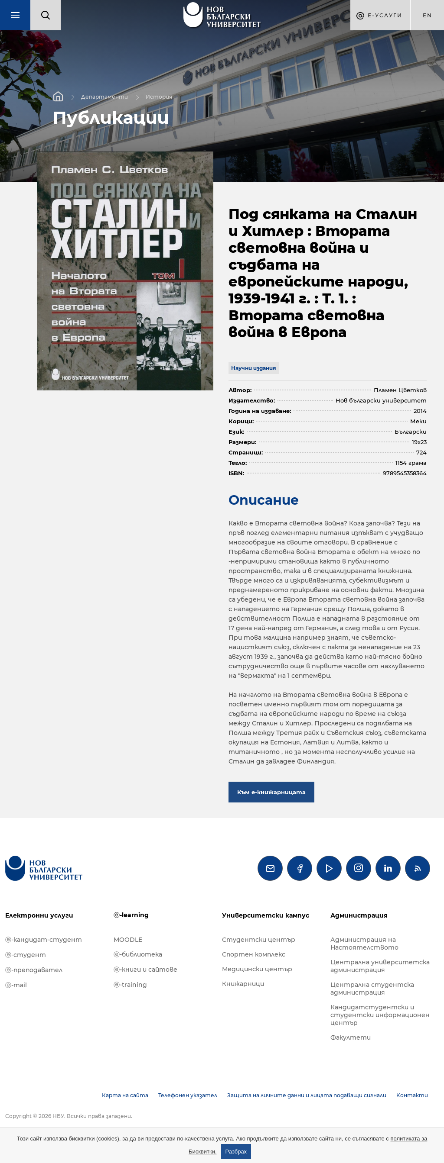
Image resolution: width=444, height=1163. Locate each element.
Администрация (359, 915)
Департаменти (104, 96)
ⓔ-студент (25, 955)
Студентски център (258, 940)
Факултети (350, 1037)
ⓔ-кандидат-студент (43, 940)
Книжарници (243, 984)
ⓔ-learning (131, 915)
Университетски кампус (265, 915)
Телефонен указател (187, 1095)
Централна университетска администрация (380, 966)
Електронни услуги (39, 915)
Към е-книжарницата (271, 792)
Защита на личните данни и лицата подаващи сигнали (306, 1095)
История (159, 96)
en (427, 15)
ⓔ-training (130, 985)
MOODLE (128, 940)
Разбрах (236, 1151)
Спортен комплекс (253, 954)
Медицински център (257, 969)
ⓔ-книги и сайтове (145, 969)
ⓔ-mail (16, 985)
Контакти (412, 1095)
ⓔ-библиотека (138, 954)
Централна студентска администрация (372, 988)
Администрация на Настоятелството (364, 943)
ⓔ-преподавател (33, 970)
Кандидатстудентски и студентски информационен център (380, 1015)
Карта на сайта (125, 1095)
